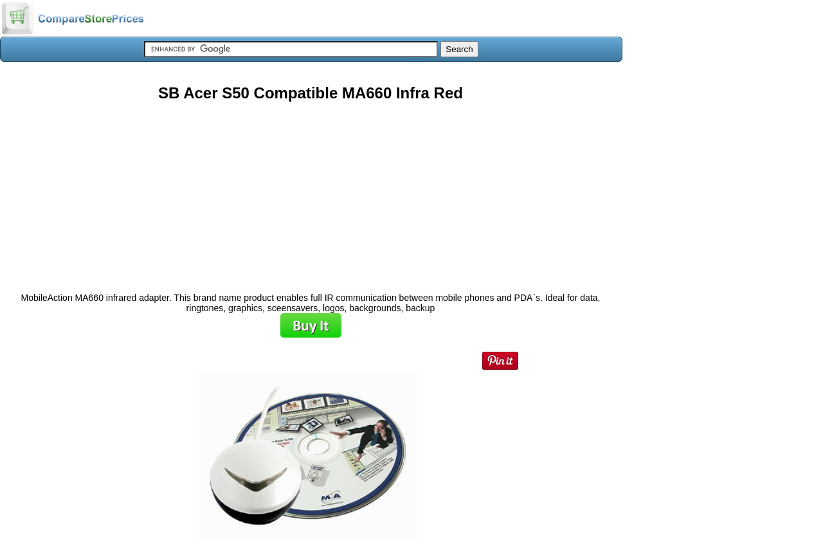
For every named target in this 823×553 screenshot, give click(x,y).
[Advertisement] (310, 192)
